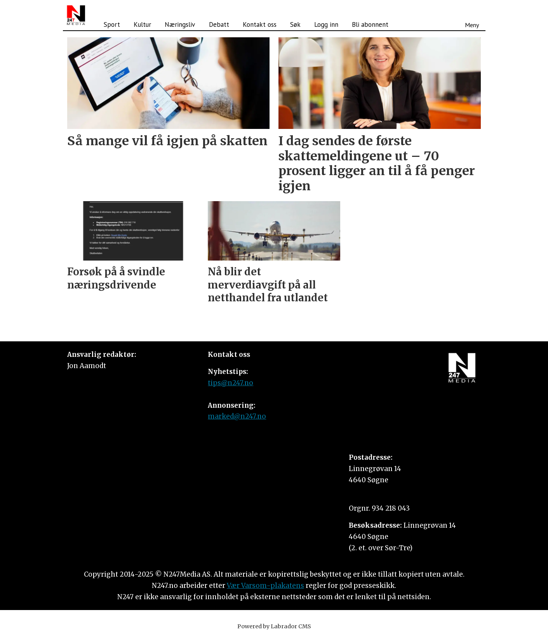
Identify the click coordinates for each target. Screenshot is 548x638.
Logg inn (326, 24)
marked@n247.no (237, 416)
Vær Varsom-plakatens (265, 585)
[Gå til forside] (76, 15)
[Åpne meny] (472, 15)
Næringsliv (180, 24)
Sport (112, 24)
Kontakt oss (260, 24)
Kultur (142, 24)
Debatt (219, 24)
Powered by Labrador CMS (274, 626)
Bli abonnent (370, 24)
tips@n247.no (230, 383)
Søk (295, 24)
